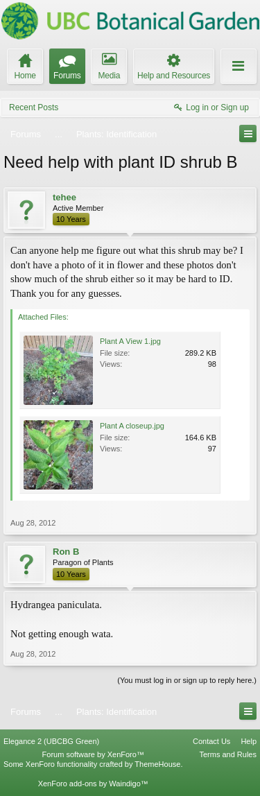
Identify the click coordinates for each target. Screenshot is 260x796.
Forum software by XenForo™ (93, 754)
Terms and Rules (228, 754)
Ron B (66, 551)
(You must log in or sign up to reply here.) (187, 680)
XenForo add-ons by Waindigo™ (93, 783)
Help (249, 741)
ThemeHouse (157, 764)
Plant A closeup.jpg (132, 426)
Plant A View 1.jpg (130, 341)
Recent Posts (33, 107)
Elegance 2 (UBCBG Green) (51, 741)
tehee (64, 197)
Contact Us (211, 741)
